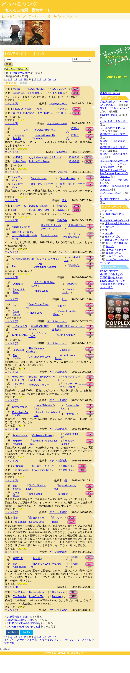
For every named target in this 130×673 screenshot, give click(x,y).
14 (20, 79)
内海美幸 (18, 466)
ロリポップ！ (77, 653)
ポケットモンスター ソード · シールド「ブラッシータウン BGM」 (115, 163)
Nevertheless (36, 592)
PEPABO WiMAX (18, 73)
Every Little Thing (19, 291)
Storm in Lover (49, 235)
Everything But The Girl (20, 414)
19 (44, 79)
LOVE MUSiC (36, 89)
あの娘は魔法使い (45, 130)
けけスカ (110, 226)
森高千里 (18, 558)
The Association (19, 565)
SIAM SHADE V (66, 334)
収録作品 (74, 157)
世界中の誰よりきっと (117, 223)
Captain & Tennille (18, 137)
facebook (13, 632)
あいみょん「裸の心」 (112, 192)
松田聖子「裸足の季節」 (114, 134)
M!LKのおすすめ (109, 271)
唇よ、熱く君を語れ (117, 243)
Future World (41, 290)
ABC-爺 (62, 172)
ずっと (108, 211)
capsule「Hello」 (110, 114)
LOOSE (61, 210)
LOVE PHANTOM (39, 210)
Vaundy (109, 233)
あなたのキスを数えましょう (45, 157)
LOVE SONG (44, 113)
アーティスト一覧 (27, 639)
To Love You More (39, 161)
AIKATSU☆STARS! (23, 258)
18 (39, 79)
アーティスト (39, 16)
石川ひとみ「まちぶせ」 (114, 121)
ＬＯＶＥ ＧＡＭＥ (47, 258)
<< (5, 79)
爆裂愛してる (113, 253)
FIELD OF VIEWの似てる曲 (22, 623)
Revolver (56, 596)
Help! (55, 521)
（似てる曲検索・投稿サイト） (28, 10)
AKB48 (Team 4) (21, 227)
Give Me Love (38, 178)
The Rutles (19, 592)
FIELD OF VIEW (22, 108)
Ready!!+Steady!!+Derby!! (114, 220)
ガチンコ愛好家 (58, 371)
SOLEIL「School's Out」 (114, 108)
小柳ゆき (18, 157)
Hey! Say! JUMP (17, 178)
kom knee (61, 152)
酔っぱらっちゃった (43, 466)
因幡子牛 (62, 220)
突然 (39, 108)
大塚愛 (16, 89)
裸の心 (110, 246)
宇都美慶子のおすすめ (112, 284)
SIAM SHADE (20, 335)
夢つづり (57, 517)
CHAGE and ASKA (23, 113)
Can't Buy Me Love (39, 356)
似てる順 (11, 83)
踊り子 (108, 230)
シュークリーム (58, 103)
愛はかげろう (36, 517)
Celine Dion (19, 161)
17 (34, 79)
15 (25, 79)
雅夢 (15, 517)
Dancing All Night (38, 205)
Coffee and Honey (42, 435)
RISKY (62, 306)
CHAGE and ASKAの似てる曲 (23, 626)
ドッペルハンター (57, 123)
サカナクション (115, 256)
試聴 (75, 89)
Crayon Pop (19, 205)
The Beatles (17, 357)
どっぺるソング (19, 4)
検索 (8, 64)
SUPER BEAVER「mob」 (114, 199)
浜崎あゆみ (19, 93)
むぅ (64, 299)
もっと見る (106, 287)
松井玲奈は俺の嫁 (110, 93)
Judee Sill (18, 350)
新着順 (23, 83)
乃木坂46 (18, 284)
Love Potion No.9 (41, 470)
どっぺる (13, 16)
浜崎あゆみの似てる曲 (19, 620)
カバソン (58, 16)
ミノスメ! (73, 16)
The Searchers (21, 470)
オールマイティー (116, 249)
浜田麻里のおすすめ (111, 277)
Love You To (36, 596)
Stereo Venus (19, 407)
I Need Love (35, 312)
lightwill (61, 653)
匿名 (64, 200)
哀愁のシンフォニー (40, 385)
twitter (26, 632)
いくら (63, 252)
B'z (14, 210)
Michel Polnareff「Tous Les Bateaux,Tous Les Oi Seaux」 (114, 173)
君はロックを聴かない (117, 240)
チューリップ (20, 130)
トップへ (9, 639)
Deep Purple (16, 313)
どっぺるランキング (50, 639)
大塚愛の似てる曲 (17, 616)
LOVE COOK (58, 89)
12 (10, 79)
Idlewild (70, 413)
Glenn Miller (16, 494)
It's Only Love (36, 521)
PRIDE (63, 113)
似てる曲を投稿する (16, 68)
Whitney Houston (17, 442)
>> (54, 79)
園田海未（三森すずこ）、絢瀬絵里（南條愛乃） (24, 235)
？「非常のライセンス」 (114, 127)
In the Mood (35, 494)
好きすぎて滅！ (113, 236)
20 (49, 79)
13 (15, 79)
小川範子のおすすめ (111, 274)
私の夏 (37, 558)
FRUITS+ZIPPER (114, 214)
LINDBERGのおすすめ (112, 280)
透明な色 (72, 284)
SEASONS (34, 93)
